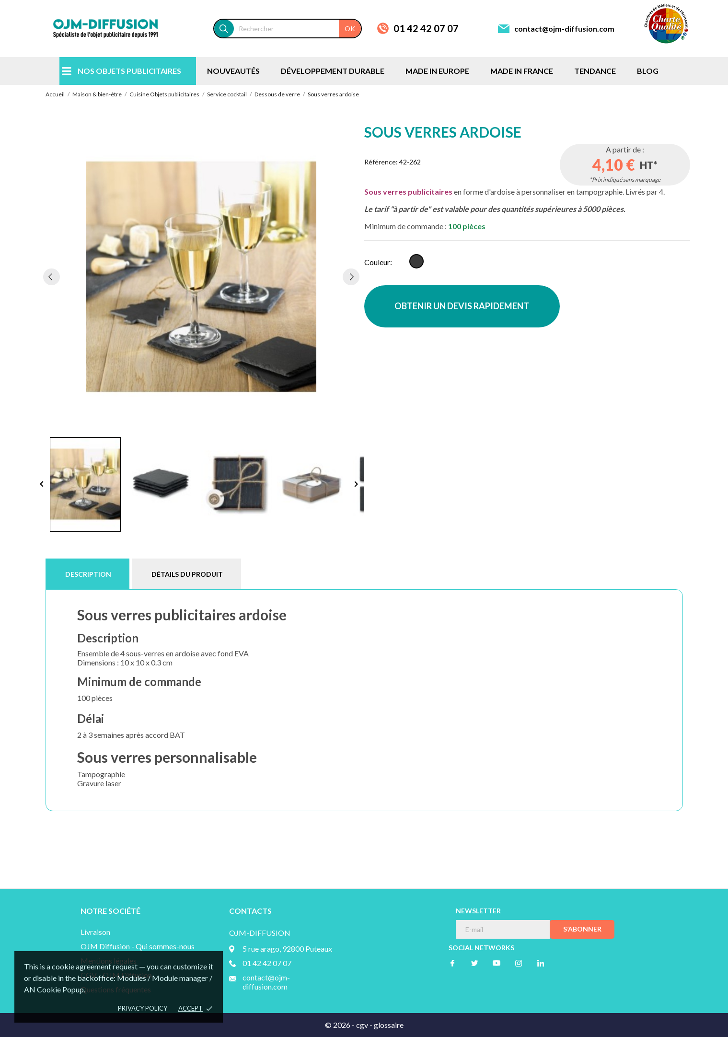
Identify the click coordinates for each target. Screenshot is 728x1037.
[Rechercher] (297, 28)
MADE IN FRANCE (521, 70)
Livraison (95, 931)
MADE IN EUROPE (437, 70)
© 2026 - (340, 1024)
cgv (362, 1024)
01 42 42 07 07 (426, 28)
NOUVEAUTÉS (233, 70)
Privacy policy (142, 1008)
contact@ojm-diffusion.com (564, 28)
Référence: (381, 162)
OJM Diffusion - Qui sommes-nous (138, 946)
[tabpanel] (201, 276)
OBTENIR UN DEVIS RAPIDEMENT (461, 306)
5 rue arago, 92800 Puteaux (287, 948)
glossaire (389, 1024)
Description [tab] (88, 574)
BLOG (648, 70)
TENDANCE (595, 70)
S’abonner (582, 929)
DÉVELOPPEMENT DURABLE (332, 70)
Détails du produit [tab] (187, 574)
